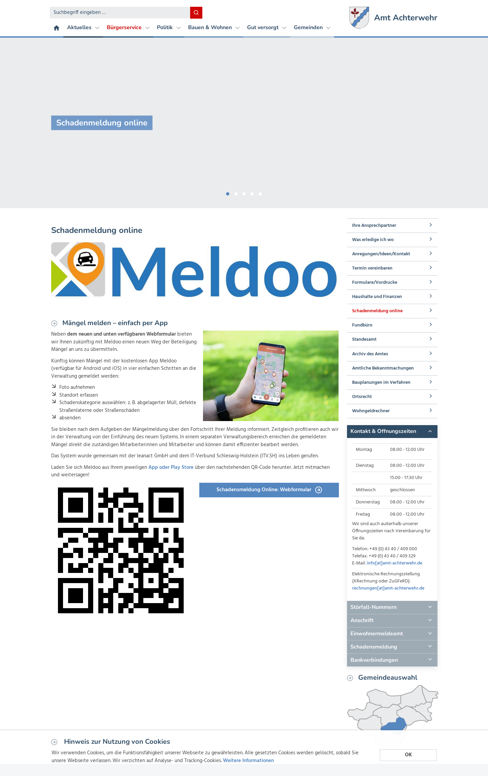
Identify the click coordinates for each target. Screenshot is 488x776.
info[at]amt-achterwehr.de (394, 563)
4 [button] (252, 192)
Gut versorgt (266, 27)
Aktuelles (83, 27)
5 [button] (260, 192)
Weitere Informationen (248, 761)
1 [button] (227, 192)
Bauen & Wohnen (214, 27)
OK (408, 755)
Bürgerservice (128, 27)
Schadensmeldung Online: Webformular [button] (269, 489)
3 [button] (244, 192)
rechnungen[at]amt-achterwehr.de (388, 588)
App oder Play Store (171, 467)
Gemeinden (312, 27)
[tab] (392, 431)
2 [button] (235, 192)
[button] (392, 431)
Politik (169, 27)
